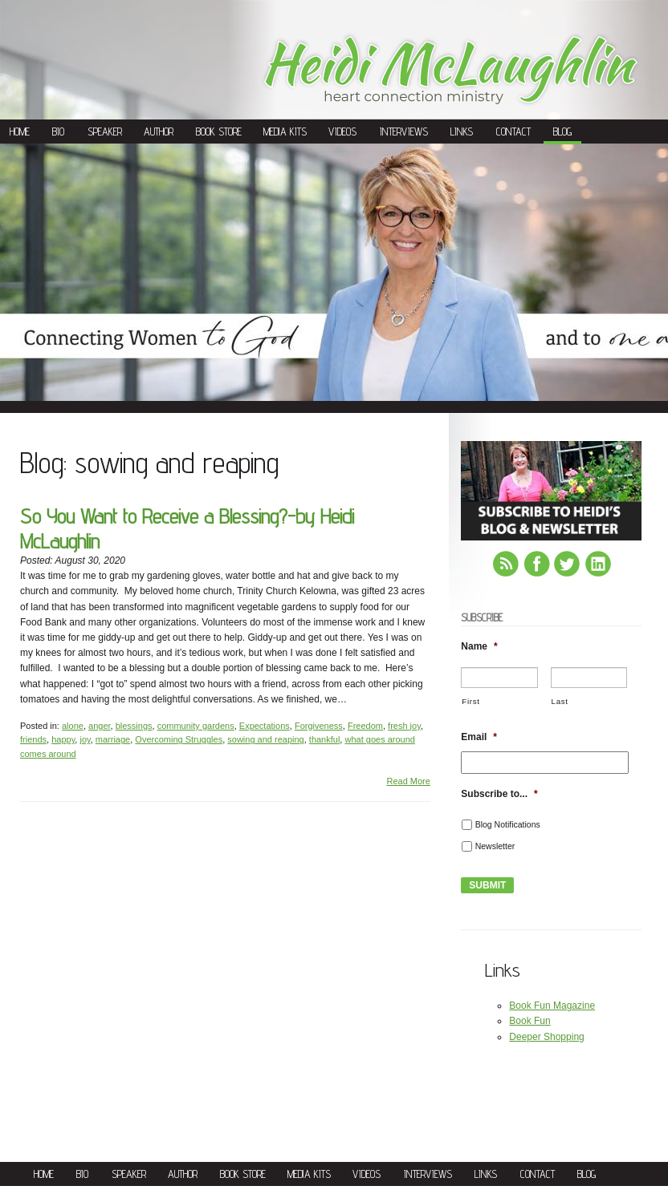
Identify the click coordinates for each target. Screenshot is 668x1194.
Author (158, 131)
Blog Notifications (507, 824)
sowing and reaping (265, 739)
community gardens (195, 726)
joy (84, 739)
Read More (408, 781)
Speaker (105, 131)
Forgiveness (319, 726)
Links (461, 131)
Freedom (365, 726)
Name (479, 646)
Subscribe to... (499, 793)
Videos (342, 131)
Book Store (219, 131)
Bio (58, 131)
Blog (562, 131)
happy (63, 739)
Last (560, 701)
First (470, 701)
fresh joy (404, 726)
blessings (134, 726)
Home (20, 131)
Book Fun (529, 1020)
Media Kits (285, 131)
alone (73, 726)
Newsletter (495, 846)
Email (479, 737)
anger (99, 726)
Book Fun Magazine (552, 1005)
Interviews (404, 131)
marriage (113, 739)
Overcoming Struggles (178, 739)
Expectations (264, 726)
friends (33, 739)
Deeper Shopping (546, 1036)
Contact (513, 131)
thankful (324, 739)
